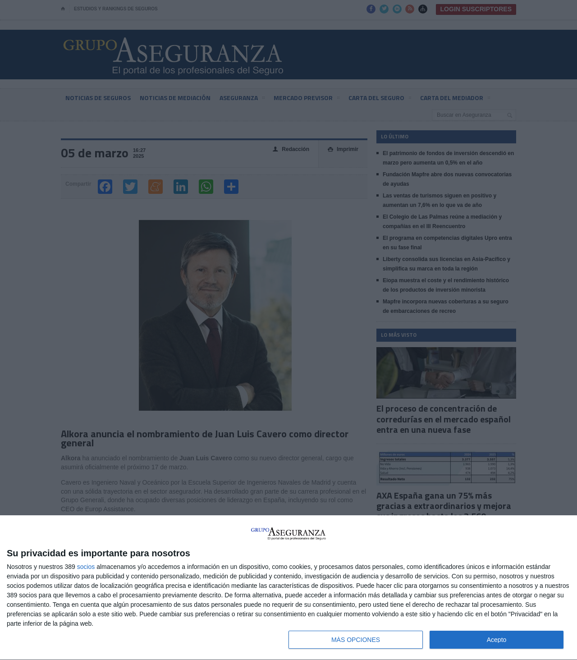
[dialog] (288, 588)
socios (86, 567)
